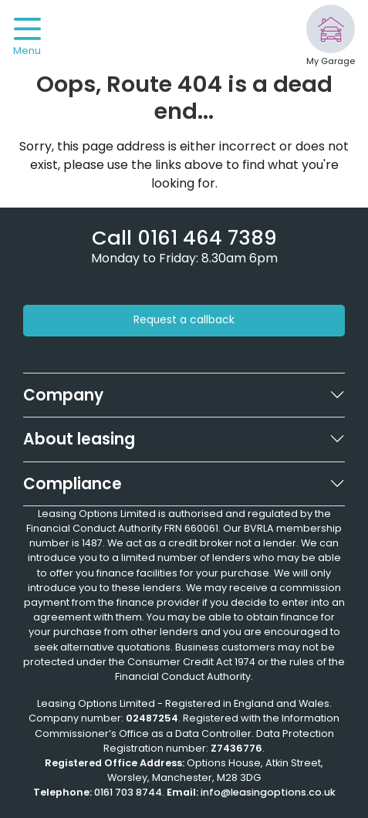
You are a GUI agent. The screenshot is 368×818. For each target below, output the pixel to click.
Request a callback (184, 320)
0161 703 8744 (128, 792)
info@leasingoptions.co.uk (268, 792)
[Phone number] (184, 238)
